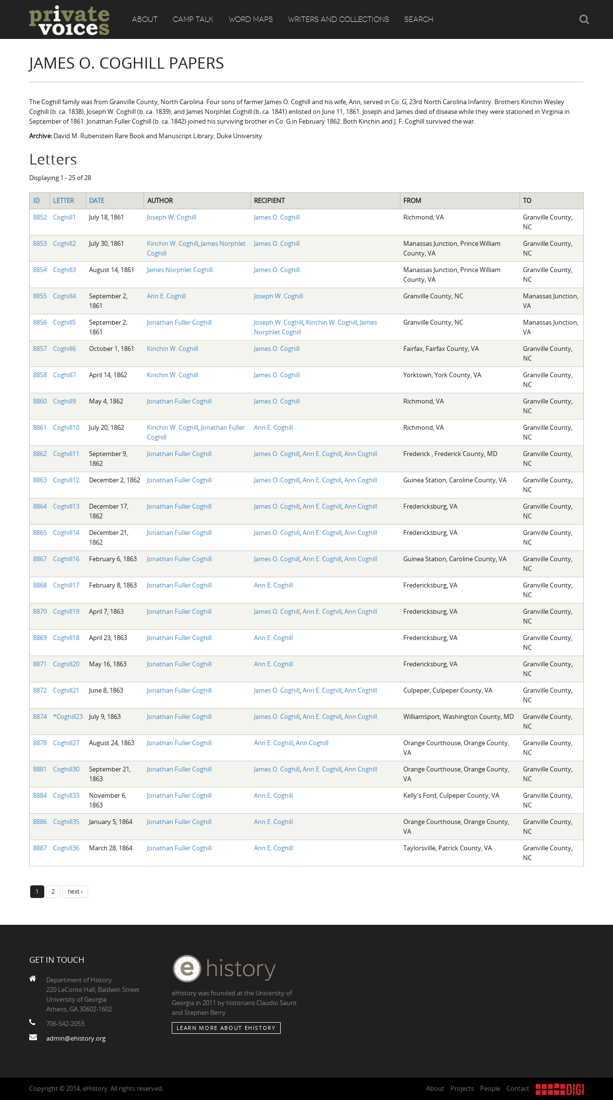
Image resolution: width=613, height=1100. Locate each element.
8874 (40, 716)
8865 (40, 532)
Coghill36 (66, 847)
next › (75, 891)
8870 (40, 611)
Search (418, 19)
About (145, 19)
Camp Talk (193, 19)
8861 (40, 427)
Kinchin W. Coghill (172, 243)
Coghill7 (64, 374)
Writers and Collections (338, 19)
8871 (40, 664)
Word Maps (251, 19)
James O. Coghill (277, 217)
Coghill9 (64, 401)
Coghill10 (66, 427)
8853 (40, 243)
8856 (40, 322)
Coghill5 (64, 322)
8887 (40, 847)
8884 (40, 795)
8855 (40, 296)
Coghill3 (64, 269)
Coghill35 (66, 821)
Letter (63, 200)
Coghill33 (66, 795)
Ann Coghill (360, 453)
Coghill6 (64, 348)
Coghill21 (66, 690)
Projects (462, 1088)
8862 (40, 453)
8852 (40, 217)
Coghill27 (66, 742)
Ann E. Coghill (166, 296)
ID (36, 200)
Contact (517, 1088)
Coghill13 (66, 506)
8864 (40, 506)
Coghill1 (64, 217)
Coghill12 (66, 480)
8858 (40, 374)
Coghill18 (66, 637)
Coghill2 (64, 243)
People (490, 1088)
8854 (40, 269)
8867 (40, 558)
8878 (40, 742)
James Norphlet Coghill (180, 269)
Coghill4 (64, 296)
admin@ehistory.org (76, 1038)
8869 (40, 637)
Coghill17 (66, 585)
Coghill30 (66, 769)
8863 (40, 480)
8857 (40, 348)
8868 (40, 585)
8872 (40, 690)
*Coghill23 (68, 716)
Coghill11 (66, 453)
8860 (40, 401)
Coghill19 (66, 611)
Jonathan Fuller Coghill (179, 322)
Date (96, 200)
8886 (40, 821)
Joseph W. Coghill (171, 217)
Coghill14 (66, 532)
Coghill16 (66, 558)
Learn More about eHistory (226, 1027)
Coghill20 (66, 664)
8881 (40, 769)
